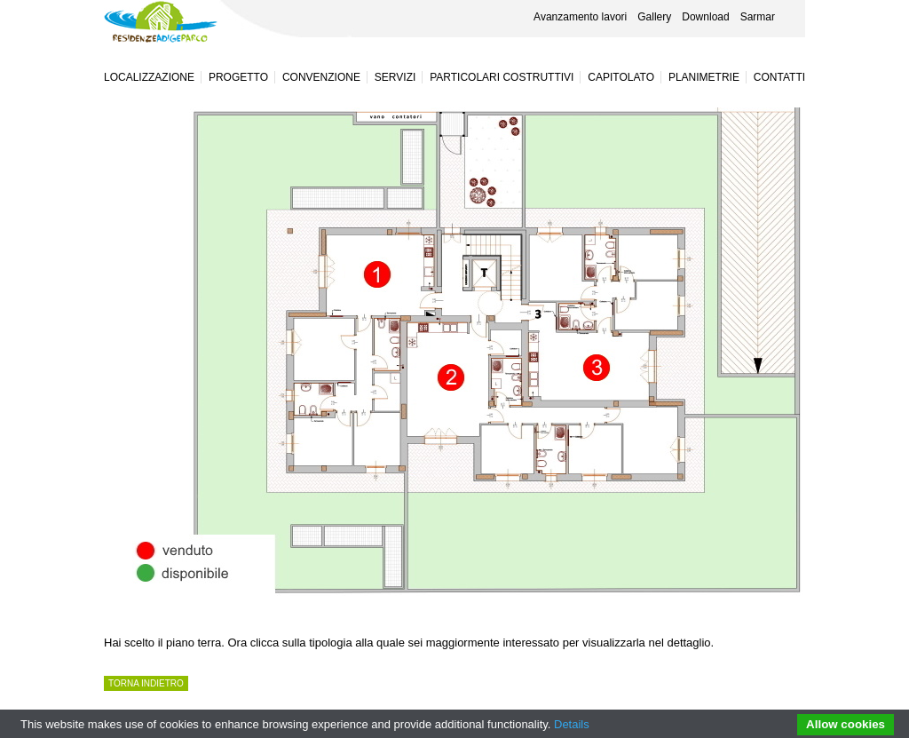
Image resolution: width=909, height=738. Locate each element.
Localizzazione (149, 77)
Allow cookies (845, 724)
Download (705, 17)
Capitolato (621, 77)
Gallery (654, 17)
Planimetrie (703, 77)
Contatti (779, 77)
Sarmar (757, 17)
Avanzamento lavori (580, 17)
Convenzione (321, 77)
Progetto (238, 77)
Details (571, 724)
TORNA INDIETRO (146, 683)
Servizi (395, 77)
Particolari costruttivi (501, 77)
